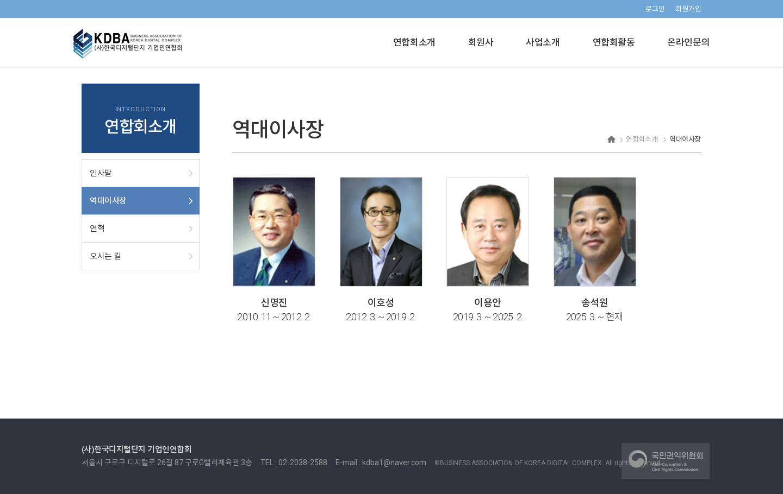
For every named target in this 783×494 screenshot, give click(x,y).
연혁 (97, 228)
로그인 (655, 9)
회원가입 (688, 9)
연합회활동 (614, 42)
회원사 (481, 42)
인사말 (101, 173)
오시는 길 (105, 256)
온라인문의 (688, 42)
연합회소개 (414, 42)
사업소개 (543, 42)
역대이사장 (108, 201)
